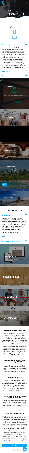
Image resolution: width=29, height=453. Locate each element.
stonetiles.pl (10, 318)
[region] (14, 439)
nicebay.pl (10, 197)
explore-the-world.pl (11, 166)
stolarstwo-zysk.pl (10, 86)
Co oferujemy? (6, 45)
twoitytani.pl (10, 117)
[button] (14, 44)
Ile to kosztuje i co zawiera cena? (11, 76)
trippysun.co (10, 256)
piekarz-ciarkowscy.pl (11, 150)
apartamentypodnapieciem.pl (10, 133)
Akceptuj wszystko (14, 445)
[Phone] (25, 449)
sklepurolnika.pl (11, 276)
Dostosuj (14, 449)
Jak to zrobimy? (6, 71)
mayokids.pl (10, 297)
